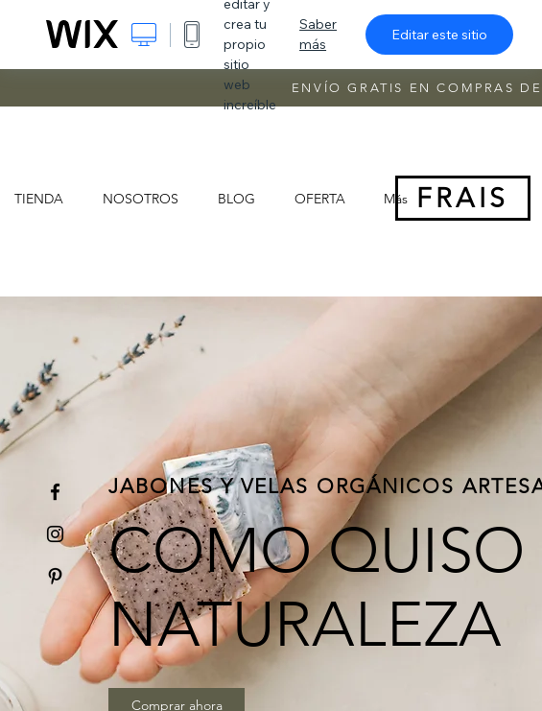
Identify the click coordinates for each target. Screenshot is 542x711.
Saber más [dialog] (318, 34)
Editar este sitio (439, 34)
